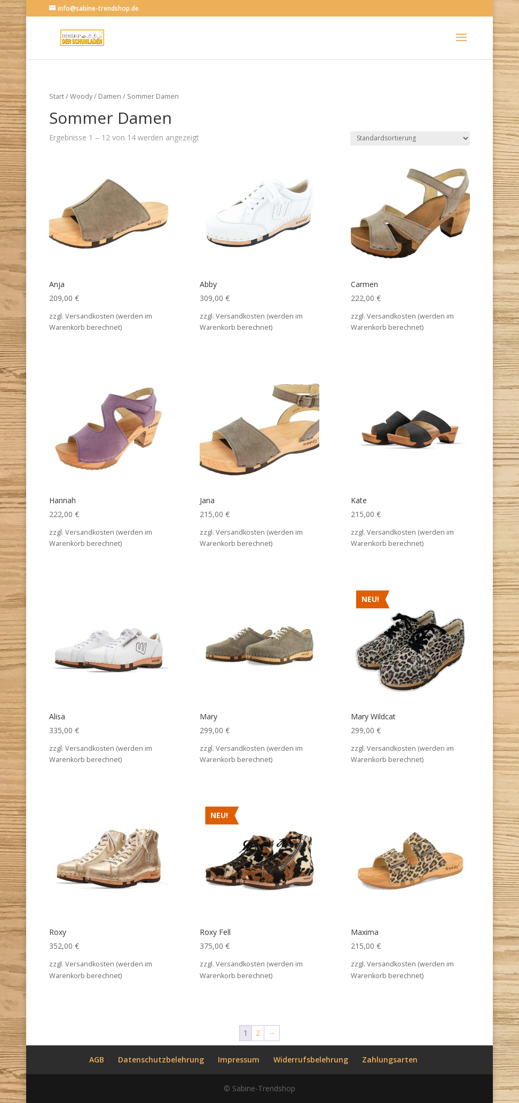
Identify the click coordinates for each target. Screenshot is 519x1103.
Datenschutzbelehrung (161, 1059)
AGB (96, 1059)
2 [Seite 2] (258, 1033)
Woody (81, 96)
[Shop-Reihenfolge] (410, 138)
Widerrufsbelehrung (310, 1059)
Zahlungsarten (390, 1059)
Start (56, 96)
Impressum (239, 1059)
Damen (109, 96)
